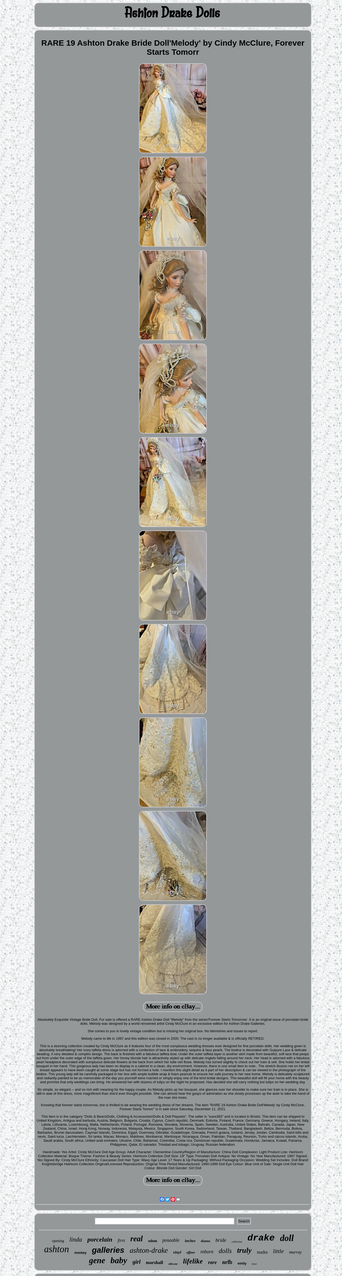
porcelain (99, 1239)
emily (242, 1263)
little (278, 1251)
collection (237, 1241)
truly (244, 1250)
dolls (225, 1250)
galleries (108, 1250)
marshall (154, 1262)
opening (58, 1241)
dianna (205, 1241)
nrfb (227, 1262)
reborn (206, 1251)
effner (190, 1252)
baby (118, 1260)
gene (97, 1260)
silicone (173, 1263)
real (136, 1238)
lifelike (193, 1261)
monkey (80, 1253)
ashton (56, 1249)
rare (212, 1262)
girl (137, 1262)
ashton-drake (149, 1250)
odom (152, 1241)
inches (190, 1241)
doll (287, 1238)
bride (221, 1240)
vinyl (177, 1252)
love (254, 1263)
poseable (171, 1240)
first (121, 1240)
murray (295, 1252)
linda (75, 1239)
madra (262, 1252)
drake (261, 1238)
